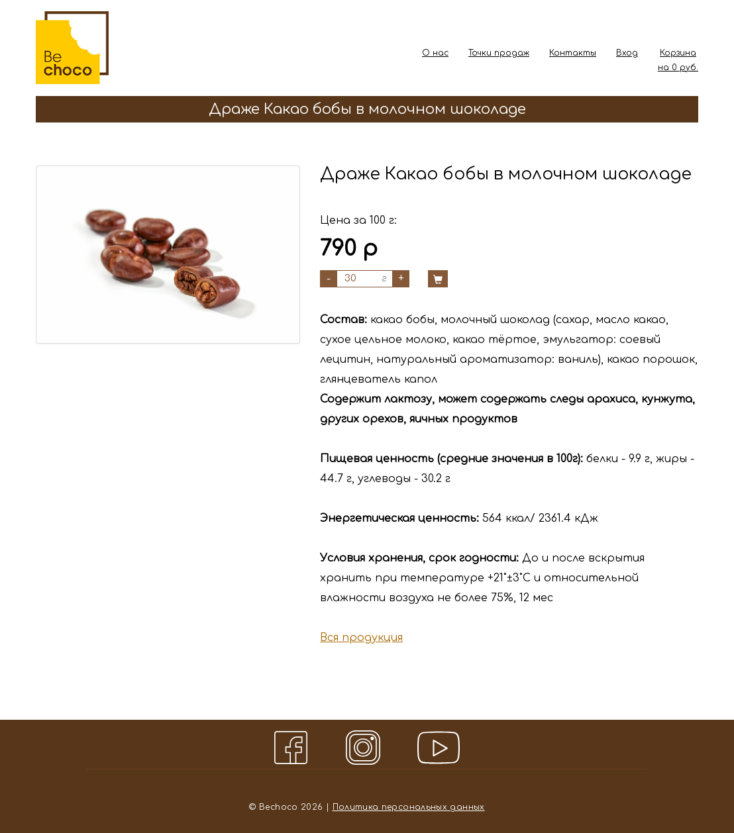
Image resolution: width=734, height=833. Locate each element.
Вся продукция (361, 638)
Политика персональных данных (409, 807)
